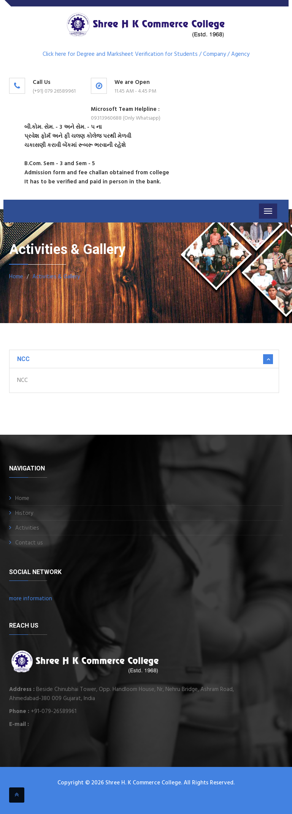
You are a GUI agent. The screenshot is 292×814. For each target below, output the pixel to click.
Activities (27, 528)
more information (30, 598)
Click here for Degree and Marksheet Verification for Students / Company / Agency (146, 54)
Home (16, 276)
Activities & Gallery (56, 276)
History (24, 513)
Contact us (29, 542)
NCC (23, 359)
